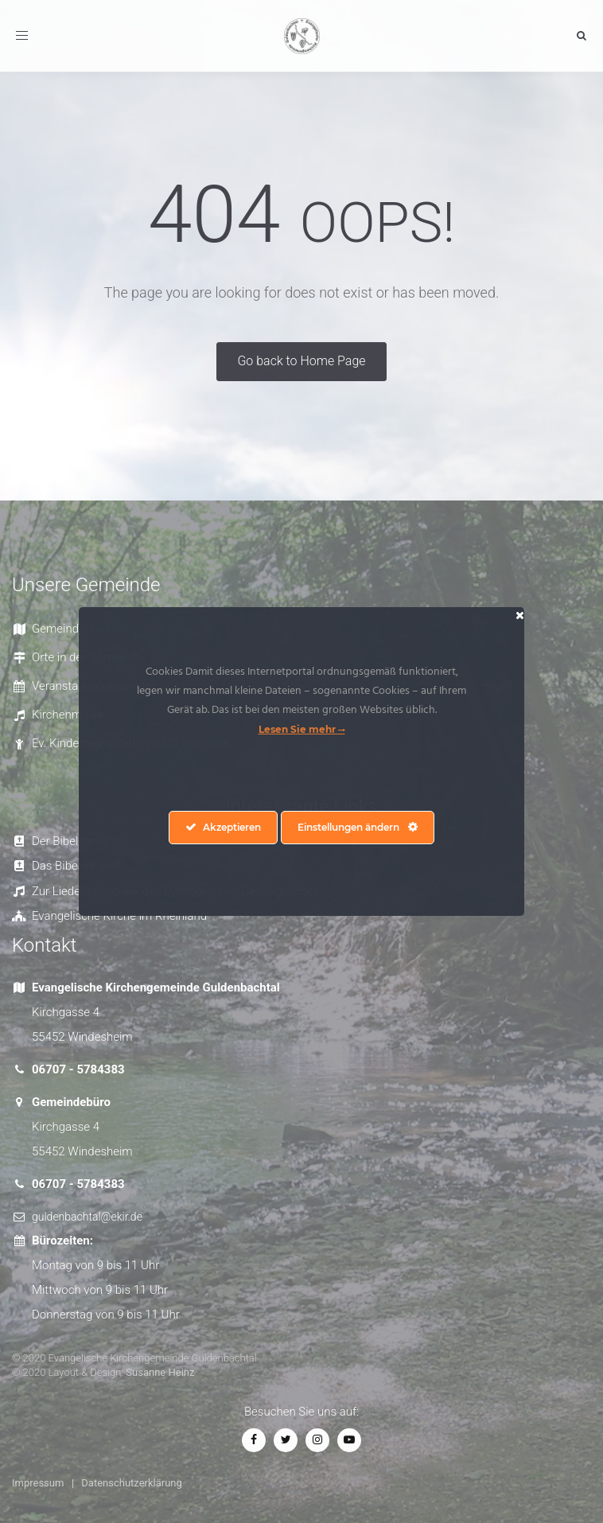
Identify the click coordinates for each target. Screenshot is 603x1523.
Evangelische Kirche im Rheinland (119, 916)
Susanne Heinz (160, 1372)
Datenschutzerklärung (131, 1483)
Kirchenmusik (67, 714)
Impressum (38, 1483)
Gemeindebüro (70, 628)
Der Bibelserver (71, 841)
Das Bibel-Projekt (76, 866)
